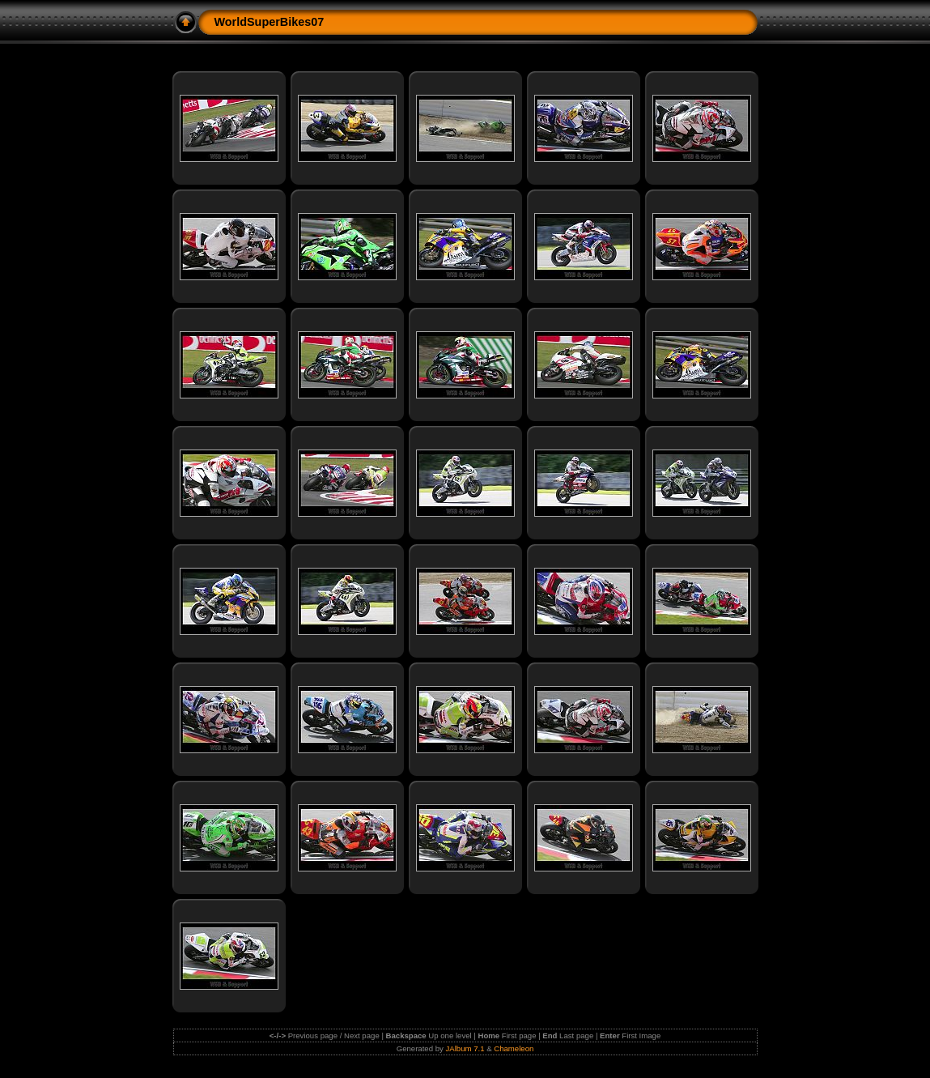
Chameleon (513, 1048)
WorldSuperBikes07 (269, 21)
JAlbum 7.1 (465, 1048)
